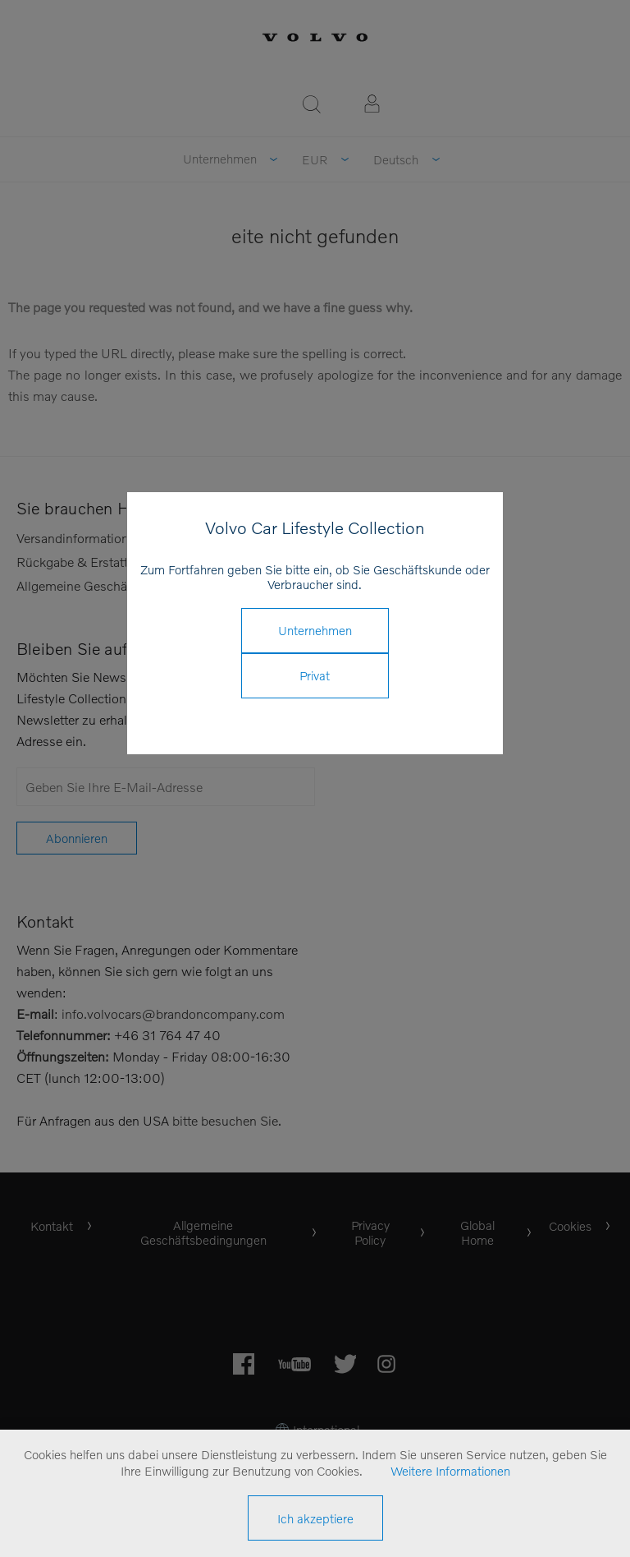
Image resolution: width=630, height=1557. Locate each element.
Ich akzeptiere (315, 1518)
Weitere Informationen (450, 1470)
